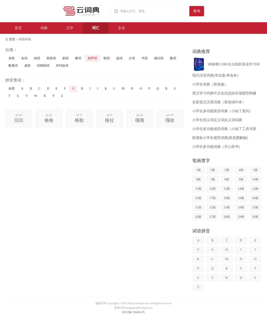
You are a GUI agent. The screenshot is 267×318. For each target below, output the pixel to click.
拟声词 (92, 58)
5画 (255, 170)
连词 (119, 58)
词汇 (95, 28)
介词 (132, 58)
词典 (44, 28)
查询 (196, 11)
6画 (198, 179)
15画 (255, 188)
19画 (241, 198)
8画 (227, 179)
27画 (212, 216)
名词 (24, 58)
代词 (145, 58)
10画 (255, 179)
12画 (212, 188)
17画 (212, 198)
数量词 (13, 65)
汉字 (69, 28)
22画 (212, 207)
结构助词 (43, 65)
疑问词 (159, 58)
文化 (121, 28)
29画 (241, 216)
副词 (65, 58)
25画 (255, 207)
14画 (241, 188)
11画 (198, 188)
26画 (198, 216)
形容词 (51, 58)
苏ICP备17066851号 (133, 312)
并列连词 (62, 65)
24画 (241, 207)
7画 (212, 179)
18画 (227, 198)
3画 (227, 170)
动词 (37, 58)
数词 (173, 58)
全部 (11, 58)
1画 (198, 170)
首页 (18, 28)
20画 (255, 198)
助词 (106, 58)
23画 (227, 207)
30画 (255, 216)
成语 (27, 65)
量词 (78, 58)
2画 (212, 170)
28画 (227, 216)
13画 (227, 188)
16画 (198, 198)
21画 (198, 207)
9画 (241, 179)
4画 (241, 170)
